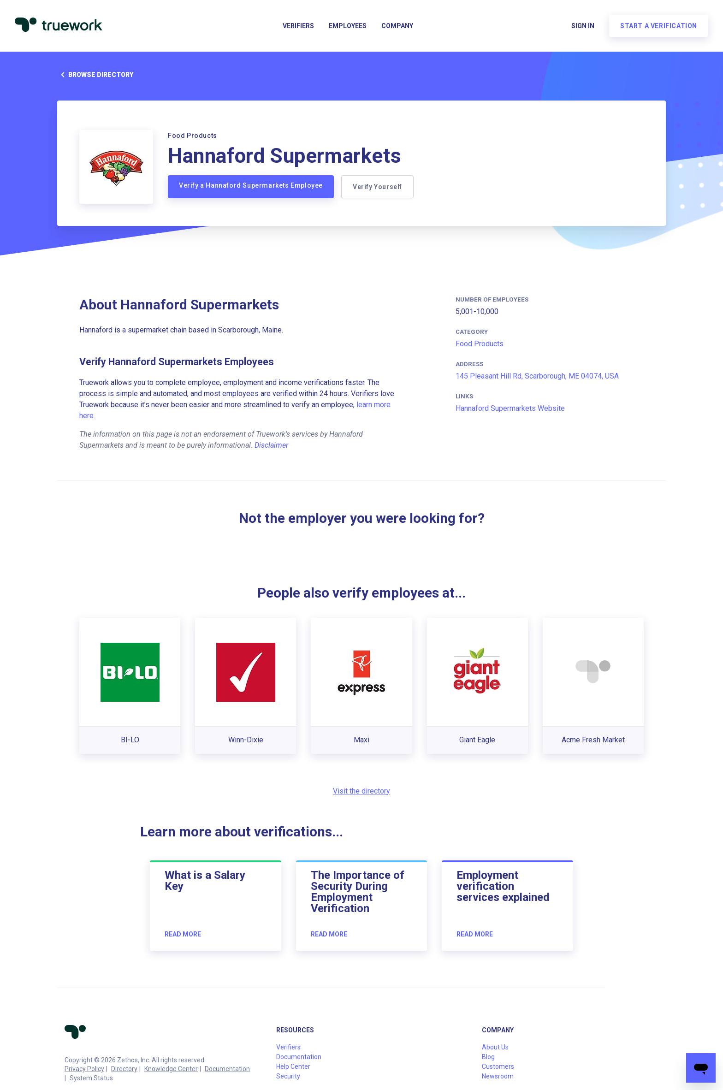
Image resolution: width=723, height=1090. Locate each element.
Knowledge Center (171, 1068)
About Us (495, 1047)
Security (288, 1076)
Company (397, 26)
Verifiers (298, 26)
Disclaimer (271, 445)
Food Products (480, 343)
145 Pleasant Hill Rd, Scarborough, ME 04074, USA (537, 376)
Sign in (582, 26)
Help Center (293, 1066)
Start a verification (658, 26)
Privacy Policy (84, 1068)
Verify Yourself (377, 186)
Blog (488, 1056)
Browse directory (95, 75)
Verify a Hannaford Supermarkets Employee (251, 185)
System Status (91, 1078)
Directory (124, 1068)
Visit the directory (361, 791)
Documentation (227, 1068)
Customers (498, 1066)
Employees (348, 26)
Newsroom (498, 1076)
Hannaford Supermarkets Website (510, 408)
